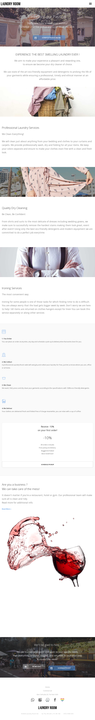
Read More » (6, 509)
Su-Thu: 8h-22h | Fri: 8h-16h (51, 714)
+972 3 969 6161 (68, 714)
